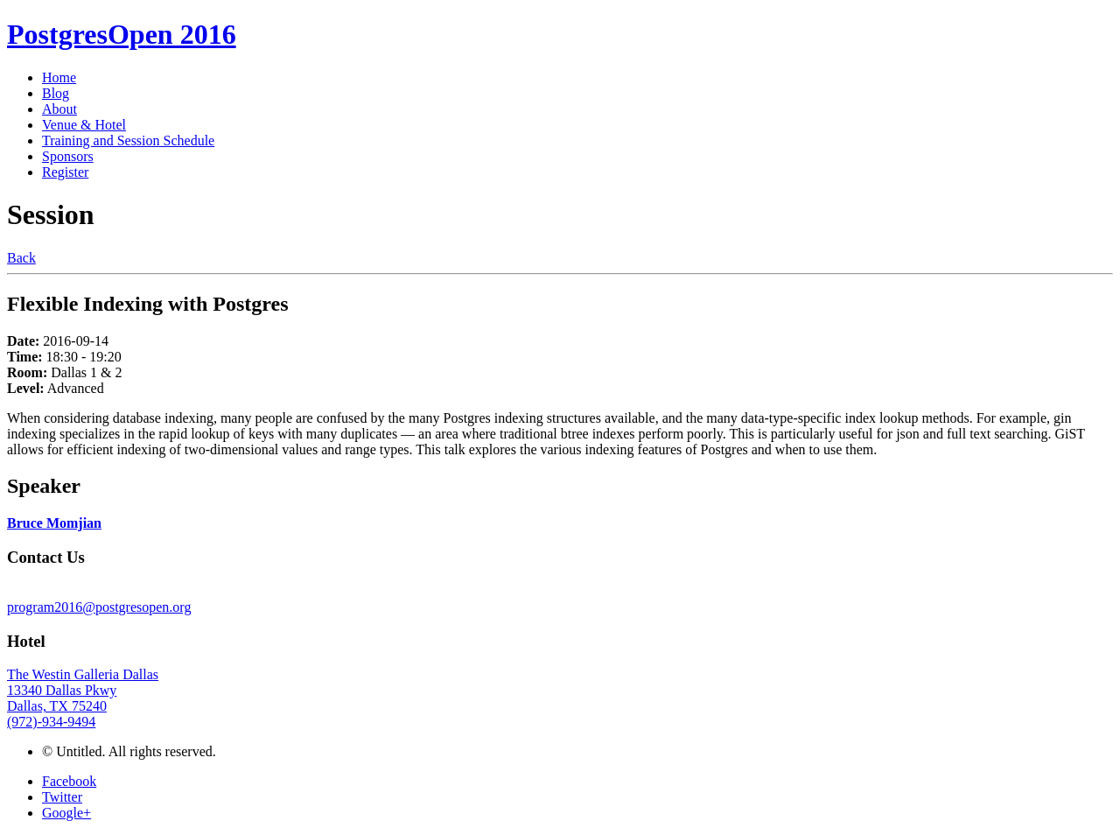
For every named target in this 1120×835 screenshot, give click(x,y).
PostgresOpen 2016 (121, 34)
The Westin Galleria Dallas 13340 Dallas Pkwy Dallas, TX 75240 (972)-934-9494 (82, 698)
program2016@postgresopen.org (99, 607)
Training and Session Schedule (128, 140)
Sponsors (68, 156)
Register (65, 172)
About (59, 109)
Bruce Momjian (54, 523)
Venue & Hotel (84, 124)
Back (21, 257)
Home (59, 77)
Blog (55, 93)
